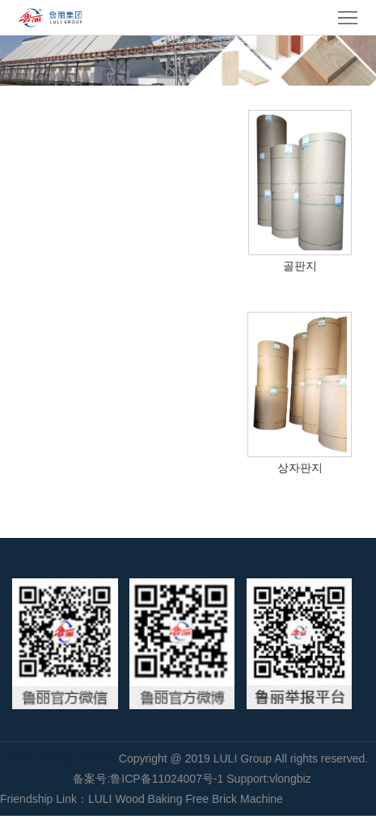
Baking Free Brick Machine (215, 798)
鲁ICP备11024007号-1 (166, 778)
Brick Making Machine (63, 758)
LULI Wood (116, 798)
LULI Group (244, 758)
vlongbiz (290, 778)
